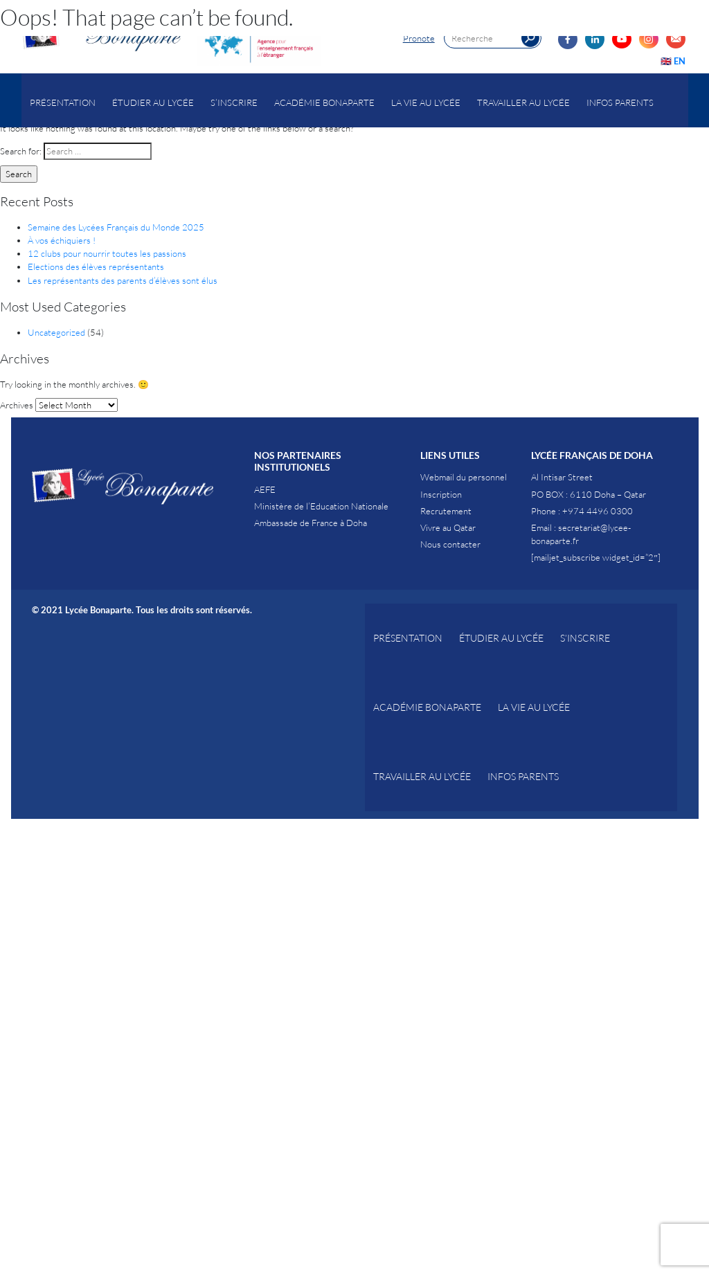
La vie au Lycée (425, 102)
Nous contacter (450, 544)
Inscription (441, 494)
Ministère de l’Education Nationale (321, 506)
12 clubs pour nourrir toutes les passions (107, 253)
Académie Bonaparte (324, 102)
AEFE (265, 489)
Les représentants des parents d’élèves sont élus (122, 280)
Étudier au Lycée (153, 102)
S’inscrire (234, 102)
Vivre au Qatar (448, 527)
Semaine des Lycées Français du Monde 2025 (116, 227)
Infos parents (620, 102)
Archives (16, 404)
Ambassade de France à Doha (310, 522)
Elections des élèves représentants (96, 266)
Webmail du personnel (463, 476)
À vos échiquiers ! (62, 240)
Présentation (63, 102)
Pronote (419, 38)
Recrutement (446, 510)
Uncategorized (56, 332)
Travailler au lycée (523, 102)
